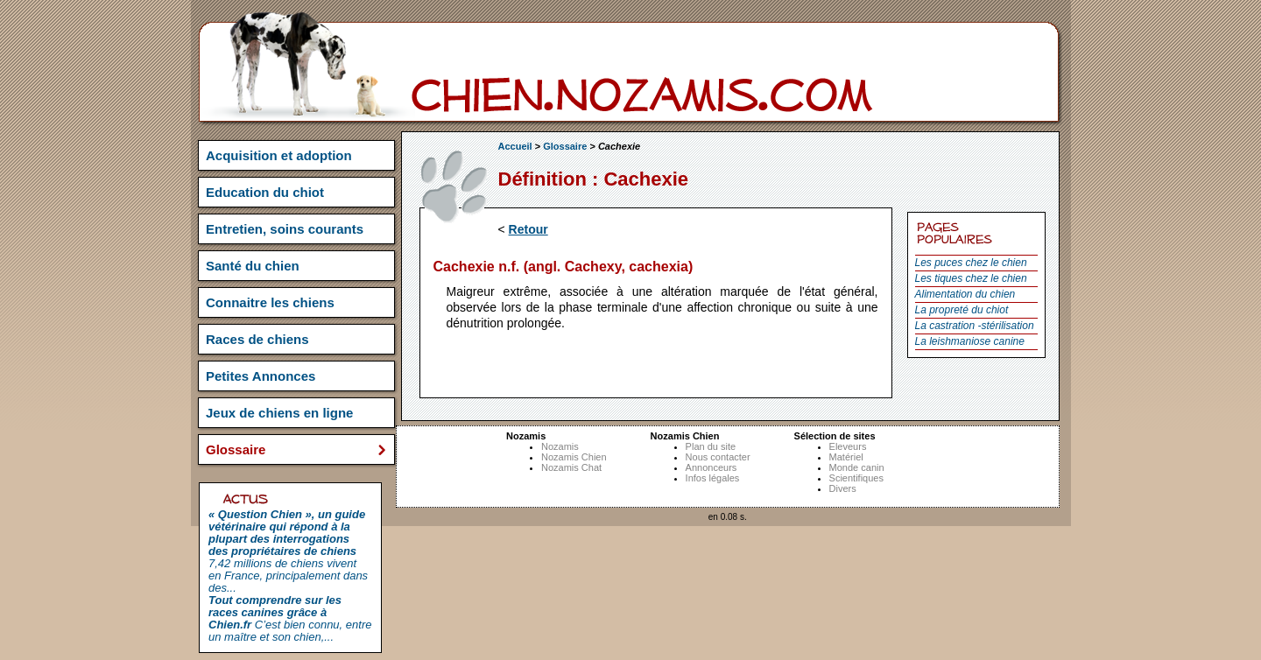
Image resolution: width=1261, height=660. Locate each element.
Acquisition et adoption (279, 155)
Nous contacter (718, 457)
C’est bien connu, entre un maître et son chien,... (289, 618)
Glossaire (565, 146)
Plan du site (711, 446)
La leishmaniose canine (970, 341)
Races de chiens (257, 339)
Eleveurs (848, 446)
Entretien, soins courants (284, 228)
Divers (842, 488)
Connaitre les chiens (270, 302)
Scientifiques (856, 478)
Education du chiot (265, 192)
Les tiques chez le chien (971, 278)
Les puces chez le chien (971, 262)
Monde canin (856, 467)
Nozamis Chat (571, 467)
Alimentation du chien (965, 294)
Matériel (846, 457)
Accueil (515, 146)
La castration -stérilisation (974, 325)
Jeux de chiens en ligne (279, 412)
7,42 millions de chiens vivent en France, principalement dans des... (288, 551)
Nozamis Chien (574, 457)
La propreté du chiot (962, 310)
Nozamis (560, 446)
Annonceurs (711, 467)
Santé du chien (252, 265)
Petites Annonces (260, 376)
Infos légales (713, 478)
